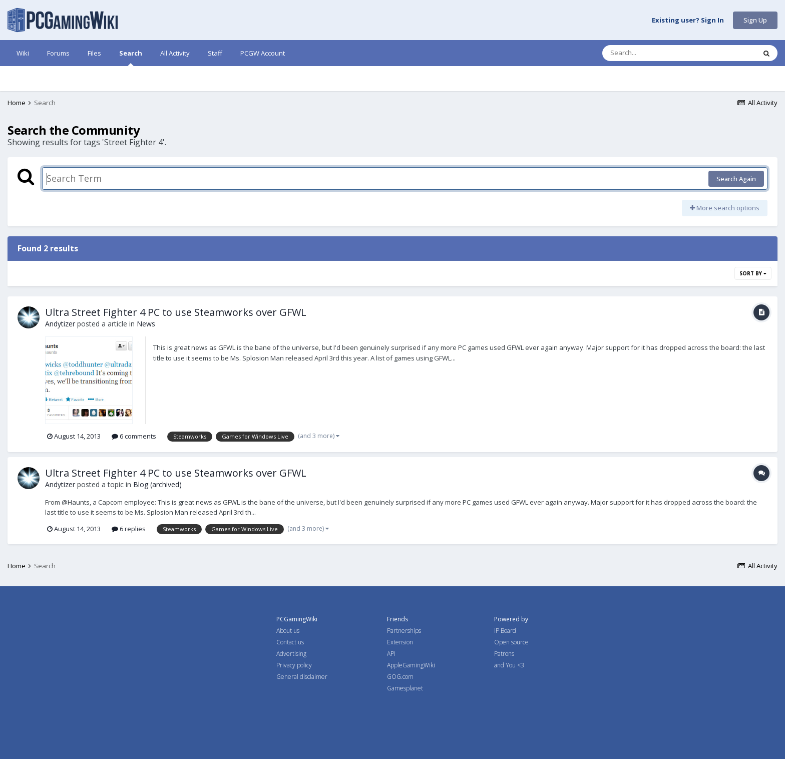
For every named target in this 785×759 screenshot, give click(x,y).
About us (287, 630)
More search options (724, 207)
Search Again (736, 178)
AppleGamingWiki (411, 665)
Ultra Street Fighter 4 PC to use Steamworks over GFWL (175, 312)
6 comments (134, 436)
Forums (58, 53)
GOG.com (400, 676)
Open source (511, 642)
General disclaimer (301, 676)
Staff (215, 53)
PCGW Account (262, 53)
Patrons (504, 653)
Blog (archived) (157, 484)
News (146, 323)
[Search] (652, 53)
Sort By (752, 273)
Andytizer (60, 323)
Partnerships (404, 630)
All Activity (175, 53)
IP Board (505, 630)
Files (94, 53)
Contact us (290, 642)
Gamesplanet (405, 688)
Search (130, 57)
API (391, 653)
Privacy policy (294, 665)
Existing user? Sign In (688, 20)
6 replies (129, 528)
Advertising (291, 653)
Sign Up (755, 20)
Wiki (23, 53)
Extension (400, 642)
